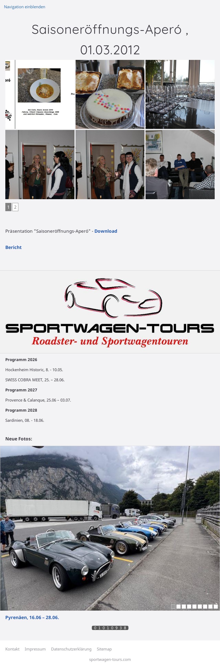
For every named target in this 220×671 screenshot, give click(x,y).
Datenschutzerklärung (71, 649)
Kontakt (12, 649)
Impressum (35, 649)
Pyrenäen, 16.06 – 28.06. (32, 617)
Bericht (13, 247)
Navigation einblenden (24, 6)
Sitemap (104, 649)
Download (105, 231)
